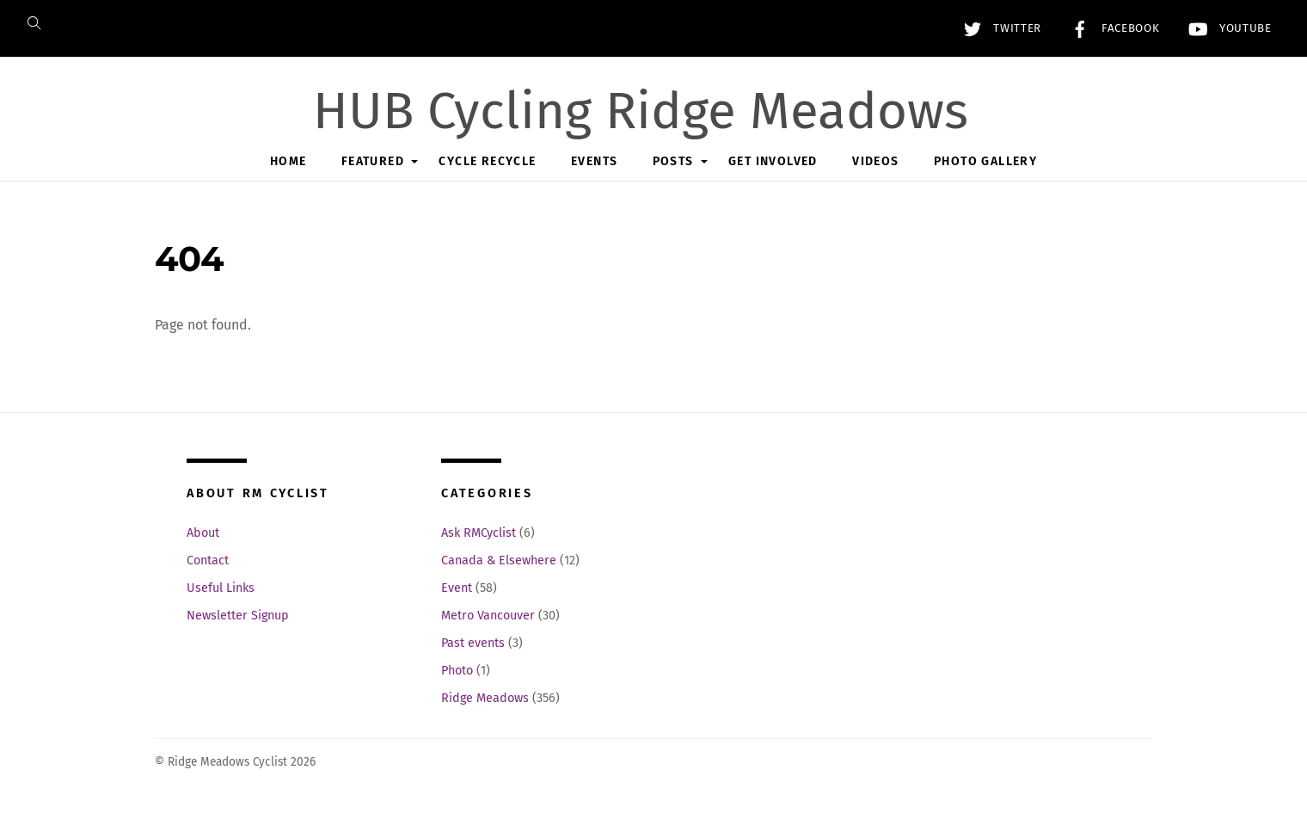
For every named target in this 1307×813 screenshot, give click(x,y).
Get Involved (773, 161)
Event (456, 588)
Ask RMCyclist (478, 533)
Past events (473, 643)
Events (594, 161)
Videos (875, 161)
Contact (208, 560)
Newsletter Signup (238, 615)
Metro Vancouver (488, 615)
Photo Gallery (985, 161)
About (203, 533)
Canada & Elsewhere (498, 560)
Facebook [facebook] (1111, 28)
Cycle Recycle (487, 161)
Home (288, 161)
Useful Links (221, 588)
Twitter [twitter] (998, 28)
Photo (457, 670)
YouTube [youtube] (1226, 28)
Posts (673, 161)
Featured (372, 161)
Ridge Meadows (485, 698)
